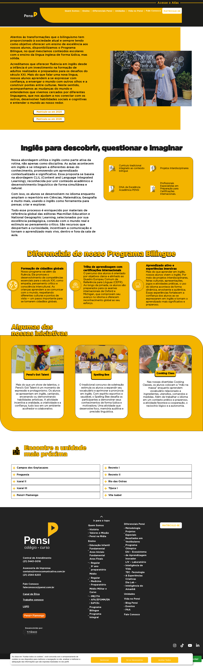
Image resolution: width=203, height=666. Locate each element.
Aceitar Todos (164, 660)
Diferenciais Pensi (102, 11)
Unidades (120, 11)
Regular (95, 570)
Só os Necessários (134, 660)
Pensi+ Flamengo (34, 622)
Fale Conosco (153, 11)
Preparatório (98, 591)
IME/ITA (95, 603)
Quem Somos (72, 11)
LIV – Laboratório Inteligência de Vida (135, 572)
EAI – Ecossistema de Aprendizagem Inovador (135, 562)
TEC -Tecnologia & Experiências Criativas (134, 582)
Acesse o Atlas (168, 2)
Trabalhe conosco (33, 607)
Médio (93, 580)
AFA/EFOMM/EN (100, 606)
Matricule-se (172, 11)
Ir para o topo (101, 525)
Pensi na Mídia (98, 543)
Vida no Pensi (135, 11)
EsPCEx (95, 610)
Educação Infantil (100, 552)
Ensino (86, 11)
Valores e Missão (99, 540)
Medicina (96, 588)
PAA (128, 616)
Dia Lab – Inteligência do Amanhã (134, 592)
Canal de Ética (31, 601)
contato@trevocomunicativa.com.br (44, 578)
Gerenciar (104, 660)
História (94, 536)
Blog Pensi (131, 610)
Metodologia (132, 535)
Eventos (130, 613)
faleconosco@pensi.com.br (38, 594)
